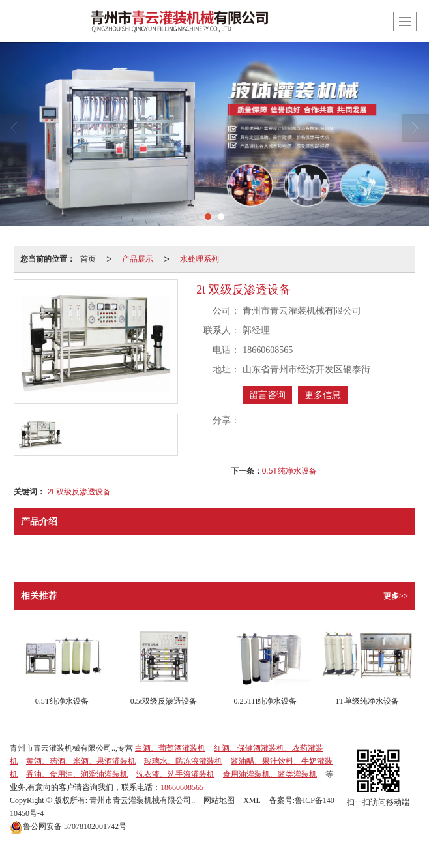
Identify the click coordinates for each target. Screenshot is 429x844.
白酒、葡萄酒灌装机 (170, 748)
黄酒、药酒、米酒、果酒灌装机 (81, 761)
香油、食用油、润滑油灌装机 (77, 774)
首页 (88, 259)
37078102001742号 (68, 826)
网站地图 (219, 800)
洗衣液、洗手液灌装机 (175, 774)
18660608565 (181, 787)
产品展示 (137, 259)
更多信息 (322, 395)
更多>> (395, 596)
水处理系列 (199, 259)
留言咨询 (267, 395)
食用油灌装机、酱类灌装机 (270, 774)
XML (252, 800)
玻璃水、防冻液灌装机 (183, 761)
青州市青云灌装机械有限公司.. (142, 800)
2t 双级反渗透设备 (79, 491)
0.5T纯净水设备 (289, 470)
